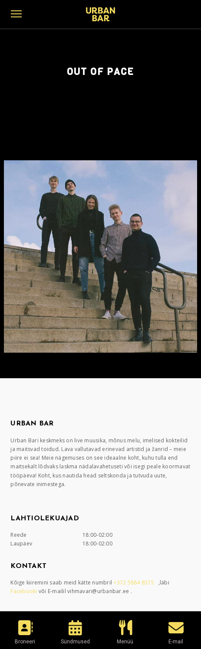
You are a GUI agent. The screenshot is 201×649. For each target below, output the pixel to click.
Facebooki (24, 591)
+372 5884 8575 (134, 582)
